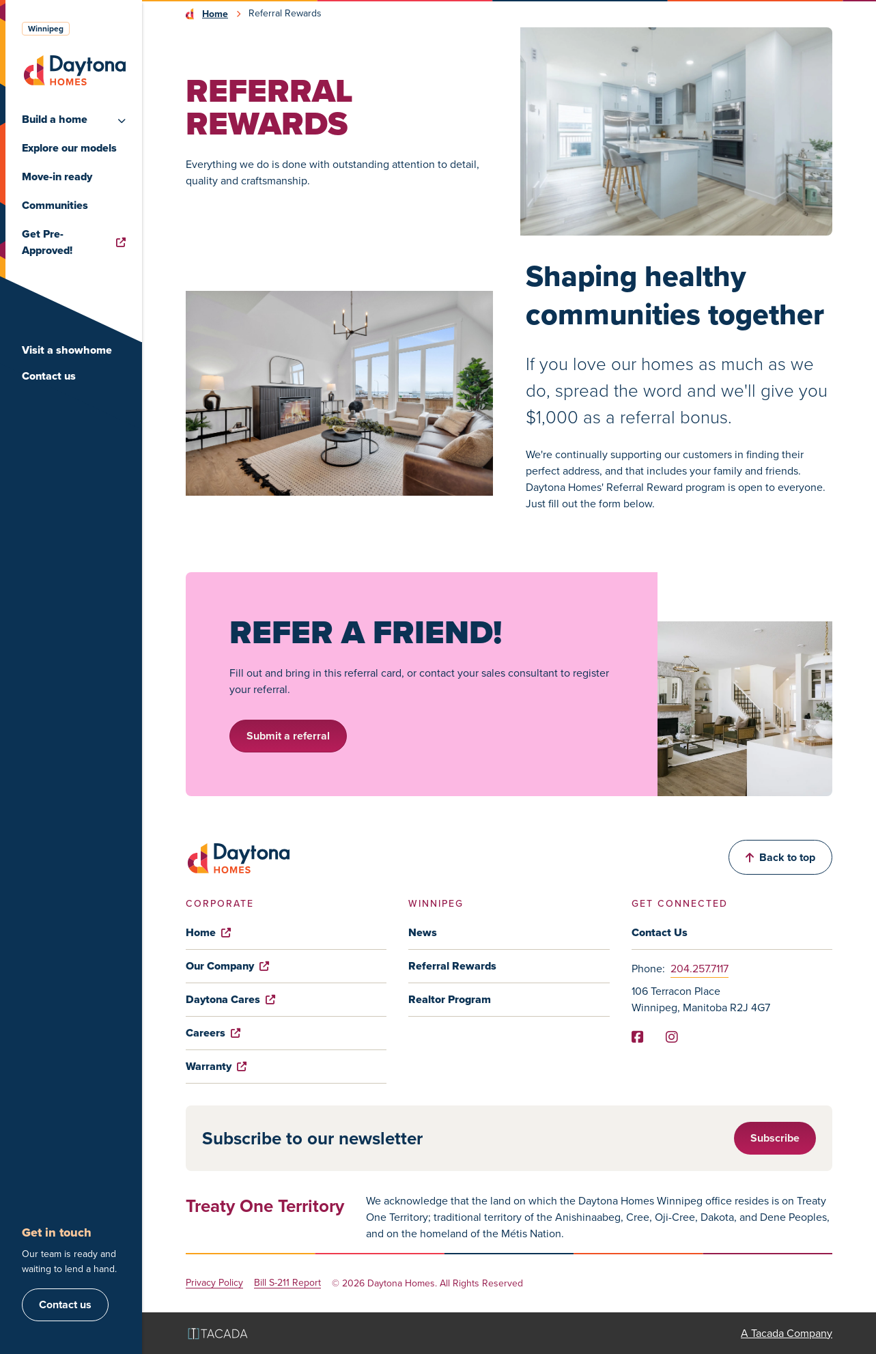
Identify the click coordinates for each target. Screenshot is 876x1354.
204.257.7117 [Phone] (699, 968)
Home (215, 13)
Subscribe (775, 1138)
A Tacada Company (786, 1333)
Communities (55, 205)
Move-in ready (57, 176)
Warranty (216, 1066)
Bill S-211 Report (287, 1283)
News (422, 932)
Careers (213, 1033)
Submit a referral (288, 736)
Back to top (780, 857)
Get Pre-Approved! (74, 242)
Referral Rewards (452, 966)
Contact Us (660, 932)
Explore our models (69, 148)
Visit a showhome (67, 350)
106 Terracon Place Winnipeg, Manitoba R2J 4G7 (701, 999)
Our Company (227, 966)
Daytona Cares (230, 999)
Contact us (49, 376)
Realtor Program (449, 999)
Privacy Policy (214, 1283)
